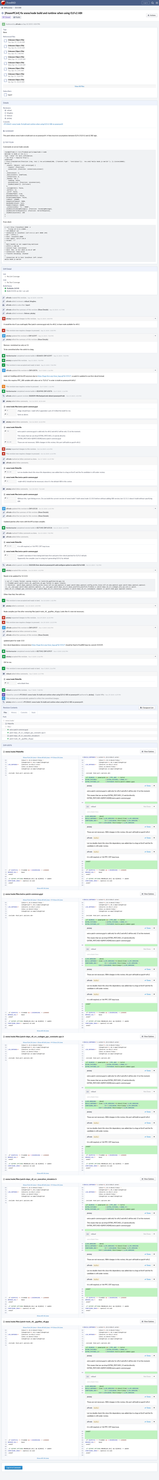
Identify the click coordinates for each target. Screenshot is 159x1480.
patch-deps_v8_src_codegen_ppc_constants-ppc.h (27, 733)
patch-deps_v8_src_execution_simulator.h (24, 736)
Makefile (10, 723)
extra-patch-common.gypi (19, 730)
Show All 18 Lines (43, 888)
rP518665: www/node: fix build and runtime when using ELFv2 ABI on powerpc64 (33, 124)
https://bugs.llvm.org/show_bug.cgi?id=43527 (54, 376)
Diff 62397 (33, 336)
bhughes (10, 113)
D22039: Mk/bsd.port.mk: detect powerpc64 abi (47, 396)
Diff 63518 (33, 508)
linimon (9, 115)
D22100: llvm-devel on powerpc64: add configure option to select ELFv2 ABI (57, 565)
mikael (9, 110)
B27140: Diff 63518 (44, 528)
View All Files (79, 86)
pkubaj (9, 118)
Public (18, 17)
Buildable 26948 (13, 288)
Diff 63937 (33, 628)
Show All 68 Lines (44, 757)
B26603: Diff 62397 (44, 356)
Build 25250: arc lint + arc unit (18, 291)
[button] (157, 3)
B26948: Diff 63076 (44, 391)
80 (7, 683)
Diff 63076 (33, 370)
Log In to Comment (14, 1467)
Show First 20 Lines (29, 757)
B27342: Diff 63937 (44, 651)
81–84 (8, 442)
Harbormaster (11, 356)
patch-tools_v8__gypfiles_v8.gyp (21, 739)
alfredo (18, 24)
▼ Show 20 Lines (57, 757)
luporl (10, 95)
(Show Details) (43, 310)
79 (7, 431)
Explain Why (99, 695)
